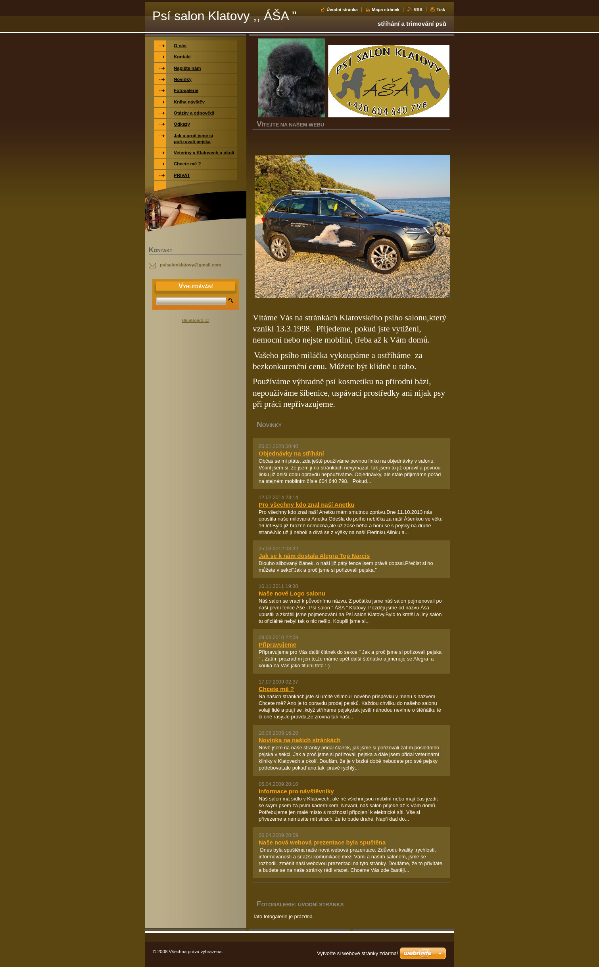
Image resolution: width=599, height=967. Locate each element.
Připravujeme (277, 644)
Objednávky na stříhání (291, 453)
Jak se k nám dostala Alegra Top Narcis (314, 555)
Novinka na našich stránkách (299, 740)
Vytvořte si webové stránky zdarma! (357, 953)
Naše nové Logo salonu (292, 593)
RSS (417, 9)
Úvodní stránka (342, 9)
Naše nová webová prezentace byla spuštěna (322, 842)
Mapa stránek (385, 9)
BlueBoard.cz (195, 320)
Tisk (440, 9)
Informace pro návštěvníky (296, 791)
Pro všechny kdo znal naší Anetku (307, 504)
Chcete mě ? (276, 689)
